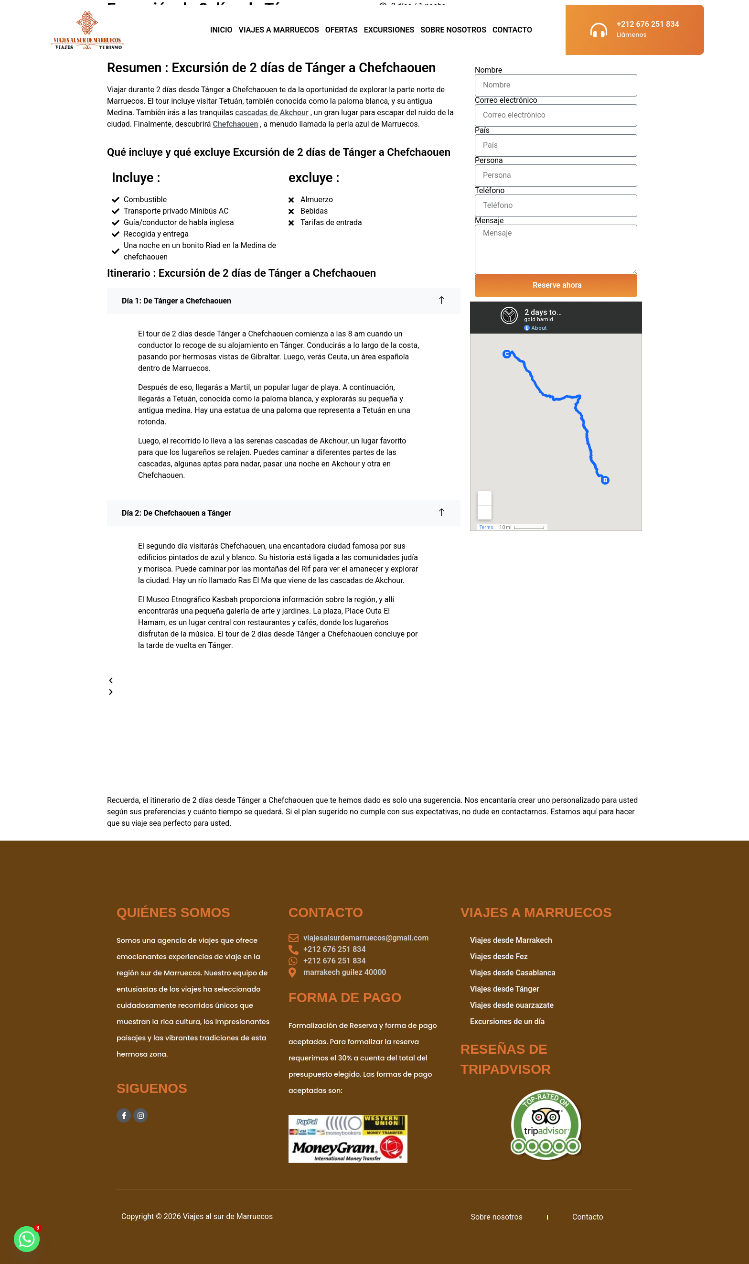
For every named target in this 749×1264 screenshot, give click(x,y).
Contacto (512, 29)
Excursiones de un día (507, 1021)
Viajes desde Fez (499, 956)
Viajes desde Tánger (504, 989)
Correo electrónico (506, 100)
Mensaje (489, 221)
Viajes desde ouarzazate (512, 1005)
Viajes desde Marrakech (511, 940)
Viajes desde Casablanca (513, 972)
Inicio (221, 29)
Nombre (488, 70)
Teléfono (489, 190)
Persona (489, 160)
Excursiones (389, 29)
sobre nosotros (453, 29)
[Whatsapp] (27, 1239)
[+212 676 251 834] (598, 30)
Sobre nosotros (497, 1216)
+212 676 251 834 (648, 24)
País (482, 130)
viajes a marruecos (279, 29)
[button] (283, 681)
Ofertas (341, 29)
